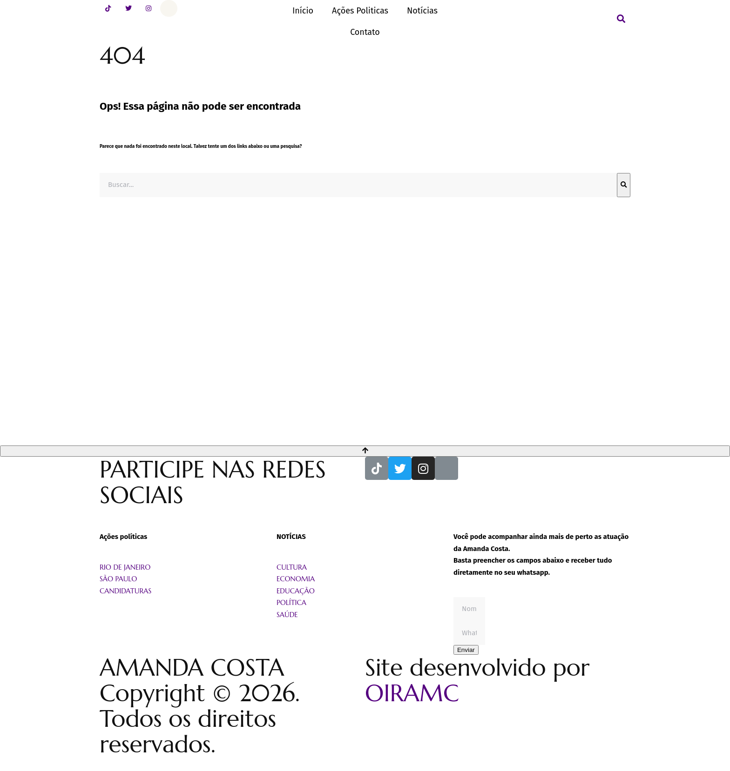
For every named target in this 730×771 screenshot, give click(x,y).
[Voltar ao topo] (365, 451)
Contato (365, 32)
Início (302, 11)
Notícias (422, 11)
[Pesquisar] (623, 185)
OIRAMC (412, 693)
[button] (621, 18)
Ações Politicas (360, 11)
